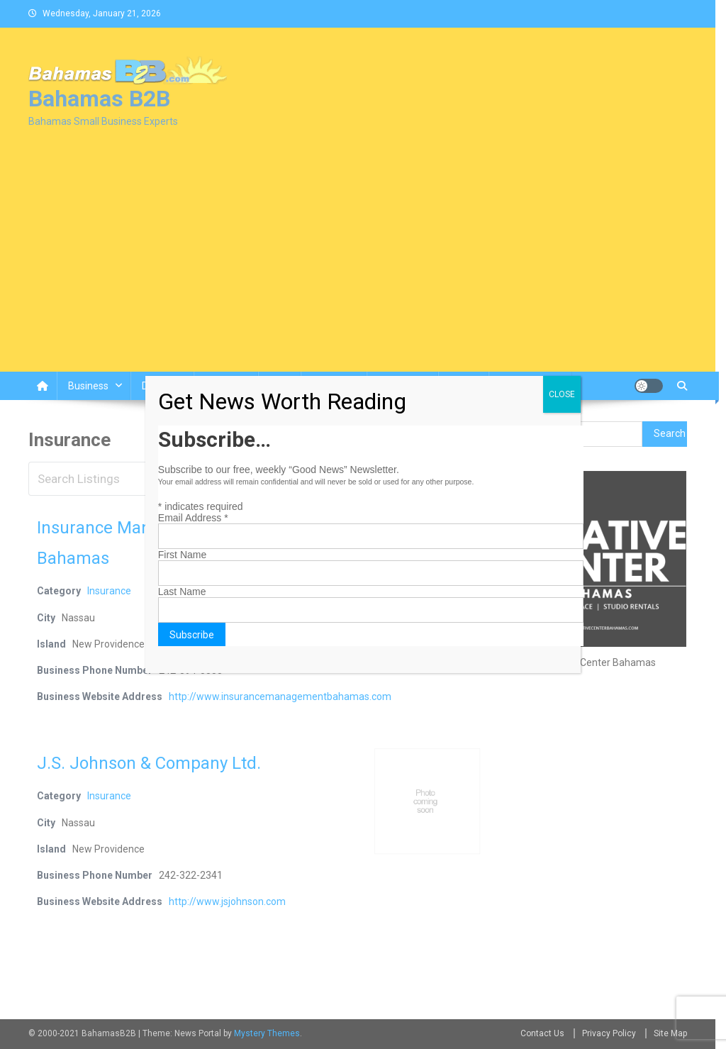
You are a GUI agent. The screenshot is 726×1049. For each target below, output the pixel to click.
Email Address (193, 517)
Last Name (182, 591)
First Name (182, 554)
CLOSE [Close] (562, 394)
